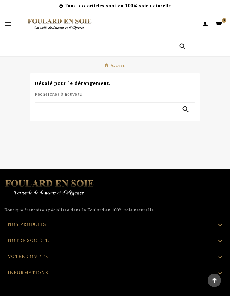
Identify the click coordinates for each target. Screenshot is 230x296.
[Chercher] (106, 46)
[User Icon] (205, 23)
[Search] (183, 46)
